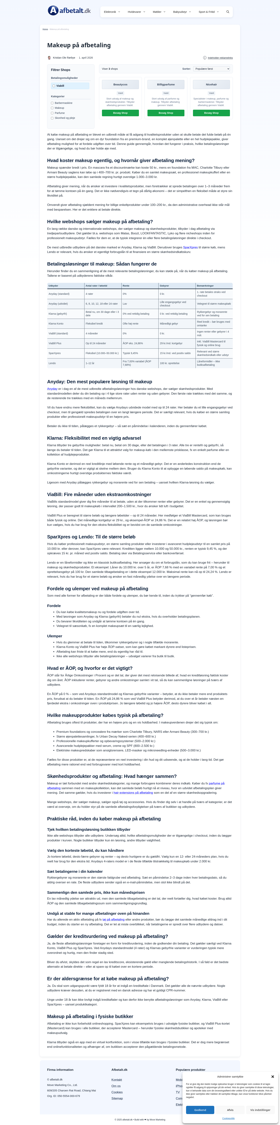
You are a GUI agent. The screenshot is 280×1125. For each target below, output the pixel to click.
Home (45, 29)
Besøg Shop (120, 113)
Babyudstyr (184, 11)
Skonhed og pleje (63, 117)
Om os (116, 1086)
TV (178, 1092)
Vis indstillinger (260, 1110)
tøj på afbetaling (113, 919)
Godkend (200, 1110)
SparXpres (190, 247)
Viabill (58, 85)
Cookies (117, 1092)
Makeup (57, 107)
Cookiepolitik (228, 1118)
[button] (273, 1076)
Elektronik (114, 11)
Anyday (52, 389)
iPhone (181, 1086)
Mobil (179, 1080)
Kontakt (116, 1080)
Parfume (58, 113)
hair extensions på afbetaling (133, 792)
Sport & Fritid (211, 11)
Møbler (161, 11)
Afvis (230, 1110)
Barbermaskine (61, 102)
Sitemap (117, 1098)
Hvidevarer (138, 11)
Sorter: (186, 68)
